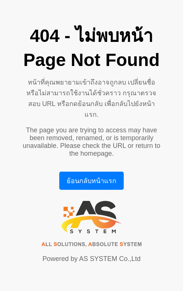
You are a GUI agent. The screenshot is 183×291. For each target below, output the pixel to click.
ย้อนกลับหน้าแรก (91, 181)
